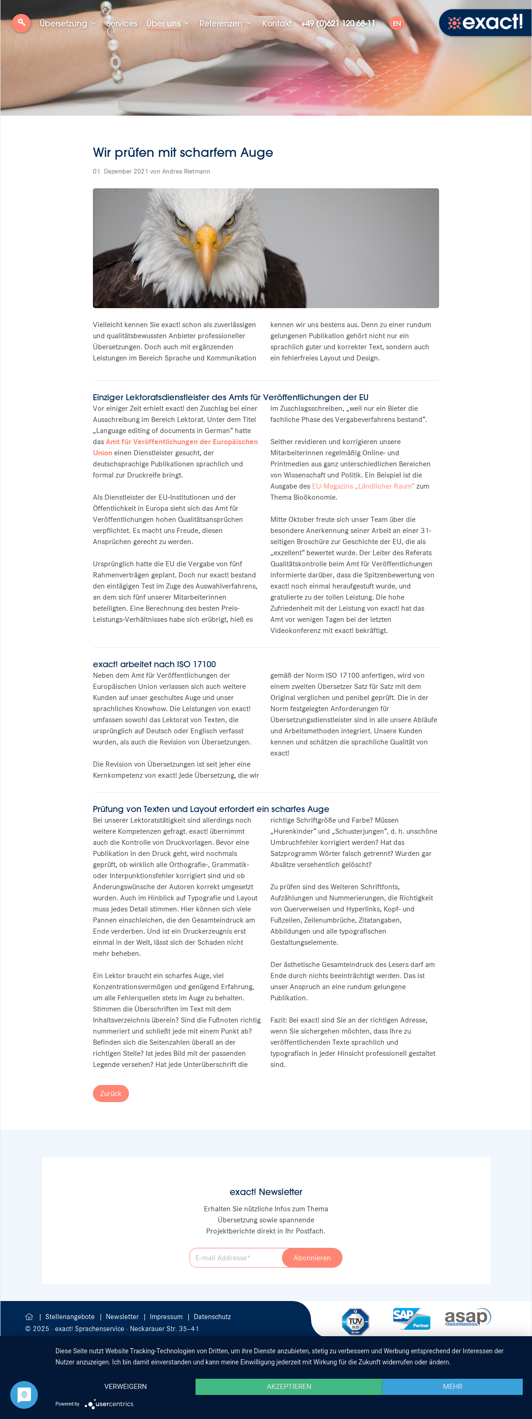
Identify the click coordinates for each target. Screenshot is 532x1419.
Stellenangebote (71, 1317)
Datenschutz (212, 1317)
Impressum (167, 1317)
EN (397, 23)
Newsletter (123, 1317)
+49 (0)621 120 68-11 (338, 23)
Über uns (163, 23)
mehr (453, 1386)
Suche (21, 26)
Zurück (111, 1093)
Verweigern (125, 1386)
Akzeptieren (289, 1386)
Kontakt (277, 23)
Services (122, 23)
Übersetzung (63, 23)
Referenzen (221, 23)
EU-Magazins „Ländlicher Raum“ (363, 486)
